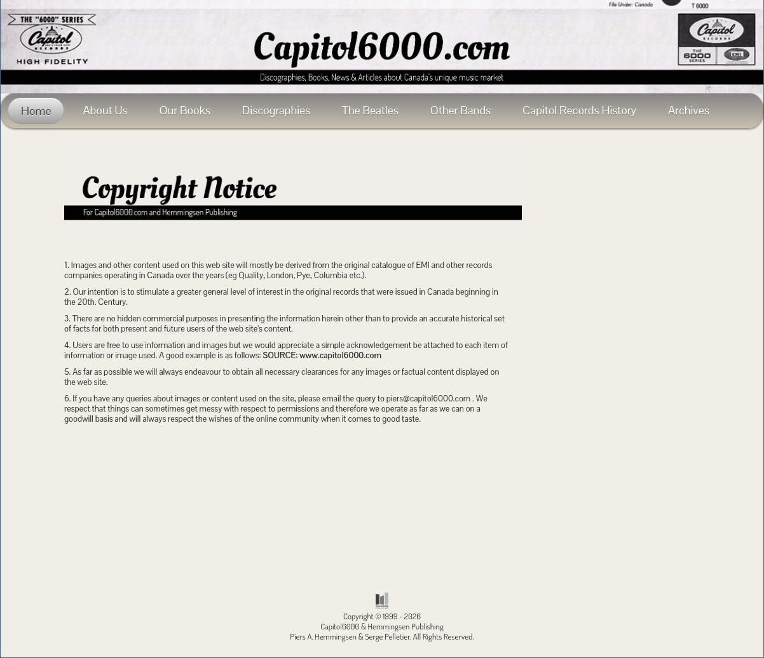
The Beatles (370, 110)
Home (36, 111)
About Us (105, 110)
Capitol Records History (579, 110)
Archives (688, 110)
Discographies (276, 110)
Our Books (185, 110)
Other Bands (460, 110)
